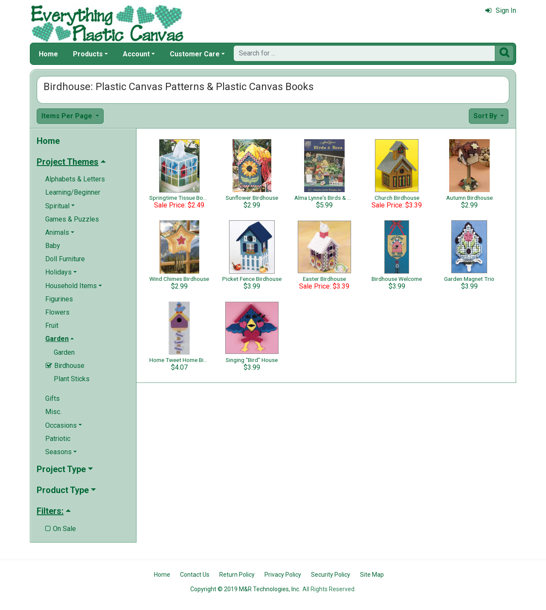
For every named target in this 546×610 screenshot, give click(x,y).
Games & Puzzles (72, 219)
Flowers (57, 312)
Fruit (51, 325)
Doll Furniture (65, 259)
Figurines (59, 299)
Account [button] (136, 54)
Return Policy (237, 574)
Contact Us (194, 574)
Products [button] (88, 54)
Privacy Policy (282, 574)
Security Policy (330, 574)
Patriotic (57, 439)
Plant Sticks (72, 379)
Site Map (372, 574)
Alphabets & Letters (75, 179)
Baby (52, 246)
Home (48, 54)
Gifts (52, 398)
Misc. (53, 412)
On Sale (60, 529)
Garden (64, 352)
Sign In (500, 10)
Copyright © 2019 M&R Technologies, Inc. (245, 589)
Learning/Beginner (72, 192)
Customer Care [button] (195, 54)
